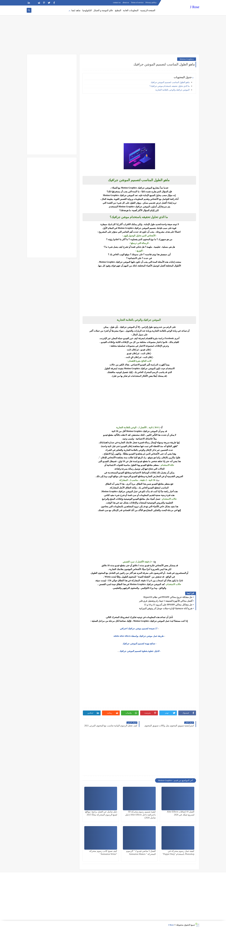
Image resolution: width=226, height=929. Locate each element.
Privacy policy (150, 2)
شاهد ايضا (76, 10)
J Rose (194, 7)
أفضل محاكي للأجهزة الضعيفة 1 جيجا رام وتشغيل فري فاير (166, 601)
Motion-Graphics (187, 59)
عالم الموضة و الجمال (103, 10)
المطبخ (118, 10)
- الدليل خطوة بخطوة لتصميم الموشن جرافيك (140, 651)
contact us (117, 2)
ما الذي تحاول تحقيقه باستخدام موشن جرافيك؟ (170, 86)
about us (126, 2)
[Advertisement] (113, 30)
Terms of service (137, 2)
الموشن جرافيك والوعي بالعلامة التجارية (172, 90)
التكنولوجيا (87, 10)
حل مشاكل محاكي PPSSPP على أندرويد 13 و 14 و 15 (168, 605)
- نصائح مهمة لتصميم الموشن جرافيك (139, 643)
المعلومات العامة (130, 10)
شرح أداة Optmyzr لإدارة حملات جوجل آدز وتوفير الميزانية (165, 608)
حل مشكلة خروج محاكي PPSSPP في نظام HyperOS (167, 597)
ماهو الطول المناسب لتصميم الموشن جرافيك (170, 82)
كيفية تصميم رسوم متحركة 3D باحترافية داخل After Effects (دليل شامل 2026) (140, 815)
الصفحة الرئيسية (147, 10)
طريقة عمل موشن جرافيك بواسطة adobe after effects (138, 636)
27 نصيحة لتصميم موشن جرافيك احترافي (139, 628)
